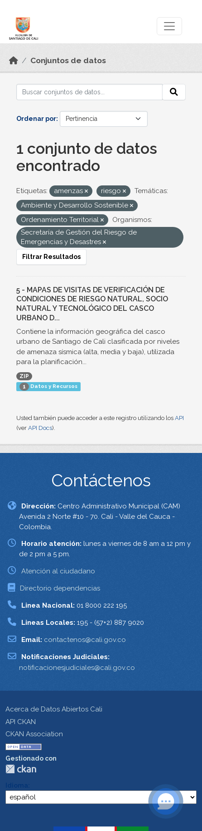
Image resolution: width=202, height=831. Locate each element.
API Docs (40, 428)
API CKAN (20, 722)
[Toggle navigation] (169, 26)
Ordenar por (36, 118)
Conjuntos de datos (68, 60)
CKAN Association (34, 734)
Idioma (16, 785)
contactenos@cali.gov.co (85, 640)
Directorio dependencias (60, 588)
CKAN (20, 769)
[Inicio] (13, 60)
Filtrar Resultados (51, 256)
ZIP (24, 376)
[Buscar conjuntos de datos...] (89, 92)
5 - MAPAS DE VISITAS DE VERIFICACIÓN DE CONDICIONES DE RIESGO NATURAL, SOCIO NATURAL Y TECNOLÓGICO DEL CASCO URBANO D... (92, 304)
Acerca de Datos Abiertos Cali (53, 709)
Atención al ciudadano (58, 571)
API (179, 418)
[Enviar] (174, 92)
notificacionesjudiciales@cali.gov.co (77, 668)
